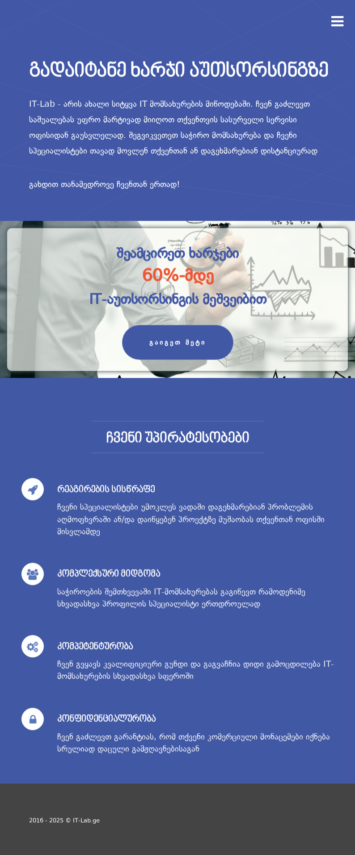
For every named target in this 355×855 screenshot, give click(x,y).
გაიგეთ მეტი (177, 343)
